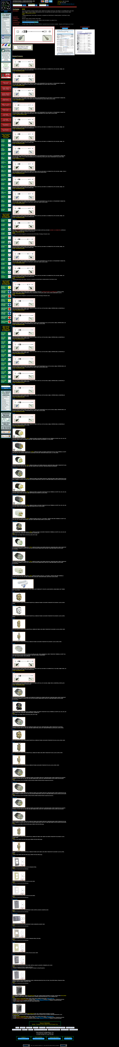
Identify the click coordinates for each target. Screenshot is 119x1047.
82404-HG (15, 578)
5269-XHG (15, 536)
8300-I (14, 742)
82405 (14, 72)
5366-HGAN (15, 701)
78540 (14, 643)
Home (6, 11)
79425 (14, 1003)
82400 (14, 58)
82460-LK (15, 281)
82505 (14, 413)
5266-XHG (15, 454)
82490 (14, 370)
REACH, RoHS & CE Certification (41, 1029)
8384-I (14, 729)
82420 (14, 145)
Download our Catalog (17, 1029)
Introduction (23, 1027)
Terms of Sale (42, 1027)
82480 (14, 341)
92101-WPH (15, 913)
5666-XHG (15, 767)
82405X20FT (15, 101)
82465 (14, 297)
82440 (14, 205)
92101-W (14, 885)
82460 (14, 264)
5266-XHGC (15, 468)
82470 (14, 312)
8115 (14, 508)
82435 (14, 190)
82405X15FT (15, 87)
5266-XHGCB (15, 494)
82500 (14, 399)
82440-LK (15, 219)
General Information (73, 1029)
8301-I (14, 754)
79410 (14, 954)
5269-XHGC (15, 551)
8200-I (14, 618)
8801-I (14, 841)
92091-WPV (15, 969)
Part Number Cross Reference (54, 1029)
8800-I (14, 826)
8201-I (14, 631)
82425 (14, 160)
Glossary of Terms (65, 1029)
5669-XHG (15, 782)
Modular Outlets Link (40, 999)
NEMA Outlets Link (50, 998)
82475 (14, 326)
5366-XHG (15, 686)
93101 (14, 856)
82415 (14, 130)
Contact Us (36, 1027)
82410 (14, 116)
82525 (14, 657)
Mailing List (25, 1029)
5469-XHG (15, 810)
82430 (14, 176)
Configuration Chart (70, 1027)
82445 (14, 235)
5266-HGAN (15, 521)
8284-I (14, 592)
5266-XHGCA (15, 481)
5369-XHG (15, 716)
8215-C (14, 427)
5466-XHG (15, 797)
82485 (14, 355)
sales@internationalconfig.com (66, 4)
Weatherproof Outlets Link (45, 1000)
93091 (14, 928)
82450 (14, 250)
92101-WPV (15, 899)
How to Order (29, 1027)
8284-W (14, 605)
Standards (31, 1029)
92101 (14, 870)
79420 (14, 985)
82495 (14, 384)
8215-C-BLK (15, 441)
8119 (14, 565)
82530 (14, 672)
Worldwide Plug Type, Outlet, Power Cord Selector (56, 1027)
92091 (14, 942)
